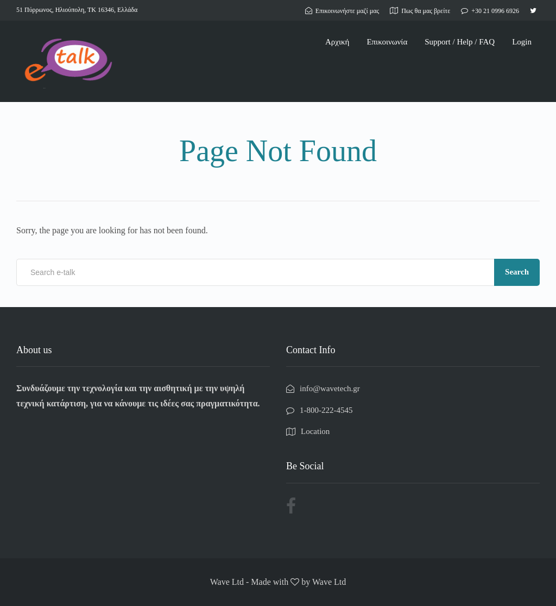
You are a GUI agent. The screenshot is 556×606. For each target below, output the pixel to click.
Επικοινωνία (387, 41)
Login (522, 41)
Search (517, 271)
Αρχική (337, 41)
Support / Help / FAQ (460, 41)
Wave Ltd (329, 581)
